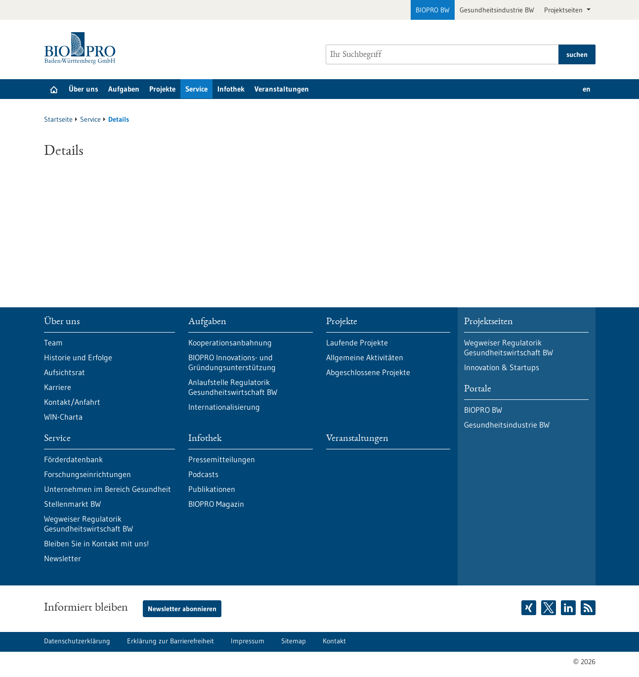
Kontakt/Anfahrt (72, 402)
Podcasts (203, 474)
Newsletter (62, 558)
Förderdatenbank (73, 459)
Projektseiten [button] (564, 9)
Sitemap (293, 640)
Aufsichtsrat (64, 372)
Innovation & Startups (501, 367)
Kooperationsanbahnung (230, 342)
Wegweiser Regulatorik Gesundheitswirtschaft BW (88, 523)
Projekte (162, 89)
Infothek (231, 89)
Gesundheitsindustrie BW (497, 9)
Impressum (247, 640)
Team (53, 342)
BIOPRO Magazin (216, 504)
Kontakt (334, 640)
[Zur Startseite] (82, 48)
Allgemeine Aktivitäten (364, 357)
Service (196, 89)
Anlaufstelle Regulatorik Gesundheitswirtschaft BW (232, 387)
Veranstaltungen (282, 89)
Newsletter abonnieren (182, 608)
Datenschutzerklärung (77, 640)
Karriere (57, 387)
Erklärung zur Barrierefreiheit (170, 640)
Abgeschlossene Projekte (368, 372)
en (587, 89)
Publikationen (211, 489)
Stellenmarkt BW (72, 504)
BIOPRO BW (433, 9)
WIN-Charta (63, 417)
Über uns (83, 89)
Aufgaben (123, 89)
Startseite (58, 119)
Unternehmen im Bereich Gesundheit (107, 489)
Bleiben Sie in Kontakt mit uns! (96, 543)
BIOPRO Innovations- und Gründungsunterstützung (232, 362)
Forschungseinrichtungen (87, 474)
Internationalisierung (224, 407)
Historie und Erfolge (78, 357)
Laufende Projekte (357, 342)
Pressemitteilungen (221, 459)
